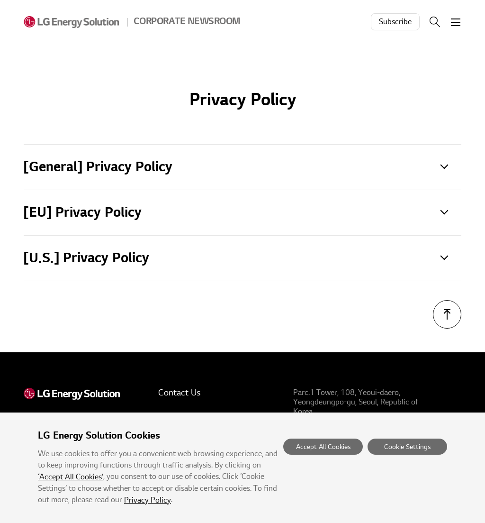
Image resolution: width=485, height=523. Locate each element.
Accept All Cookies (323, 446)
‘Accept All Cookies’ (70, 477)
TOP (447, 314)
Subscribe (395, 22)
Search (434, 22)
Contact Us (179, 392)
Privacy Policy (147, 500)
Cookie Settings (407, 446)
